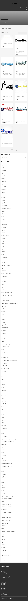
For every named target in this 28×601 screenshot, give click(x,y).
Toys (3, 536)
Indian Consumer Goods (6, 355)
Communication (4, 224)
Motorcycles (4, 409)
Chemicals (3, 214)
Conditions (4, 230)
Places (3, 447)
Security (3, 488)
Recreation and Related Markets (7, 466)
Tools (3, 534)
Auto (3, 187)
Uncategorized (4, 545)
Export (3, 286)
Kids (3, 379)
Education (3, 262)
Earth (3, 259)
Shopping (3, 493)
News (3, 419)
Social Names (2, 571)
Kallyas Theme (12, 598)
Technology (4, 525)
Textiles (3, 533)
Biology (3, 203)
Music (3, 414)
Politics (3, 449)
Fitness (3, 309)
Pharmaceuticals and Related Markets (8, 441)
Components (4, 225)
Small (3, 499)
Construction (4, 232)
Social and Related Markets (6, 507)
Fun (2, 317)
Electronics (4, 268)
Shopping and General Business (7, 495)
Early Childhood (4, 257)
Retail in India (3, 570)
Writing (3, 560)
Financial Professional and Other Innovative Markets (10, 303)
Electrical (3, 267)
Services (3, 490)
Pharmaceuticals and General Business (8, 438)
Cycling (3, 243)
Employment (4, 270)
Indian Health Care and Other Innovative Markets (9, 360)
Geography (4, 330)
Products (3, 452)
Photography (4, 444)
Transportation (4, 541)
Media (3, 398)
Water (3, 553)
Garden (3, 322)
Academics (4, 164)
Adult (3, 167)
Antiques (3, 178)
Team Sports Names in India (6, 517)
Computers (4, 227)
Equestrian (4, 281)
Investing (3, 374)
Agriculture (4, 170)
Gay (3, 325)
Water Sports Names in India (6, 555)
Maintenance (4, 390)
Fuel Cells (3, 316)
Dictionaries (4, 248)
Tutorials (3, 544)
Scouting (3, 487)
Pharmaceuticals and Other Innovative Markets (9, 439)
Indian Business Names (5, 354)
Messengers (4, 403)
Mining (3, 406)
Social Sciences (4, 509)
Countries (3, 238)
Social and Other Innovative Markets (7, 506)
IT (2, 376)
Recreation (4, 461)
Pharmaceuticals (4, 436)
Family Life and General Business (7, 292)
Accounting (4, 165)
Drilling (3, 254)
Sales (3, 484)
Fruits (3, 314)
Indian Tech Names (5, 363)
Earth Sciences (4, 260)
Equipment (4, 282)
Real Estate (4, 460)
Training (3, 539)
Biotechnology (4, 205)
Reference (3, 468)
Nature (3, 417)
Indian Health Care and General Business (8, 358)
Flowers (3, 311)
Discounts (3, 251)
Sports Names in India (5, 515)
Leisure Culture (4, 385)
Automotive (4, 189)
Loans (3, 387)
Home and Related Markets (6, 344)
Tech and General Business (6, 520)
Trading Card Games (5, 537)
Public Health (4, 455)
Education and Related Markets (7, 265)
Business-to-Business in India (6, 208)
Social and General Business (6, 504)
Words (3, 558)
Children (3, 216)
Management (4, 392)
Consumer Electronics (5, 233)
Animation (3, 176)
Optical (3, 422)
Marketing (3, 393)
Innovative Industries (5, 368)
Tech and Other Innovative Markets (7, 522)
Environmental (4, 279)
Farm (3, 297)
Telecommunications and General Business (8, 531)
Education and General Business (7, 263)
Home (3, 341)
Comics (3, 222)
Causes (3, 213)
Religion (3, 476)
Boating (3, 206)
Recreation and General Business (7, 463)
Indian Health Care (5, 357)
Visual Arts (4, 552)
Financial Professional (5, 300)
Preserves (3, 450)
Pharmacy (3, 442)
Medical (3, 400)
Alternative (4, 173)
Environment (4, 278)
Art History (4, 183)
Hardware (3, 335)
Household (4, 347)
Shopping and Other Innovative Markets (8, 496)
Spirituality (4, 514)
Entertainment (4, 276)
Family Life (4, 290)
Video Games (4, 550)
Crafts (3, 241)
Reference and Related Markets (7, 469)
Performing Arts (4, 428)
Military (3, 404)
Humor (3, 349)
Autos (3, 191)
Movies (3, 411)
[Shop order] (22, 33)
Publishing (4, 457)
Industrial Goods (4, 365)
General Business (5, 327)
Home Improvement (5, 346)
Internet (3, 373)
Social (3, 503)
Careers (3, 210)
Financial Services (5, 306)
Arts (3, 184)
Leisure (3, 384)
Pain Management (5, 425)
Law (3, 382)
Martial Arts (4, 395)
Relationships (4, 474)
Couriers (3, 240)
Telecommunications (4, 594)
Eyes (3, 287)
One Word (3, 420)
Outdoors (3, 423)
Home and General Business (6, 343)
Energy (3, 271)
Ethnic (3, 284)
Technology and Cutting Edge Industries (8, 526)
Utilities (3, 547)
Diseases (3, 252)
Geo (3, 328)
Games (3, 320)
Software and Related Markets (6, 512)
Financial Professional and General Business (9, 301)
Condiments (4, 229)
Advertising (4, 168)
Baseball (3, 200)
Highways (3, 338)
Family (3, 289)
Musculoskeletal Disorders (6, 412)
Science (3, 485)
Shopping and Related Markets (7, 498)
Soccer (3, 501)
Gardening (4, 324)
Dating (3, 244)
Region (3, 471)
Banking (3, 197)
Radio (3, 458)
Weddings (3, 556)
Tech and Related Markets (6, 523)
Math (3, 396)
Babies (3, 195)
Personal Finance (5, 431)
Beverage (3, 202)
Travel (3, 542)
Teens (3, 528)
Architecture (4, 181)
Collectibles (4, 221)
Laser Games (4, 381)
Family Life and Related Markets (7, 295)
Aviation (3, 192)
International (4, 371)
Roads (3, 480)
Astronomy (4, 186)
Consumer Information (5, 235)
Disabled (3, 249)
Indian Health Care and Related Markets (8, 362)
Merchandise (4, 401)
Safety (3, 482)
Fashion (3, 298)
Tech (3, 518)
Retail (3, 479)
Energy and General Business (6, 273)
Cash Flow (3, 211)
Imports (3, 352)
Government (4, 333)
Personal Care (4, 430)
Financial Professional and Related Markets (8, 305)
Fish (3, 308)
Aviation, (3, 194)
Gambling (3, 319)
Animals (3, 175)
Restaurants (4, 477)
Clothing (3, 219)
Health (3, 336)
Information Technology (6, 366)
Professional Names (3, 572)
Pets (3, 433)
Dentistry (3, 246)
